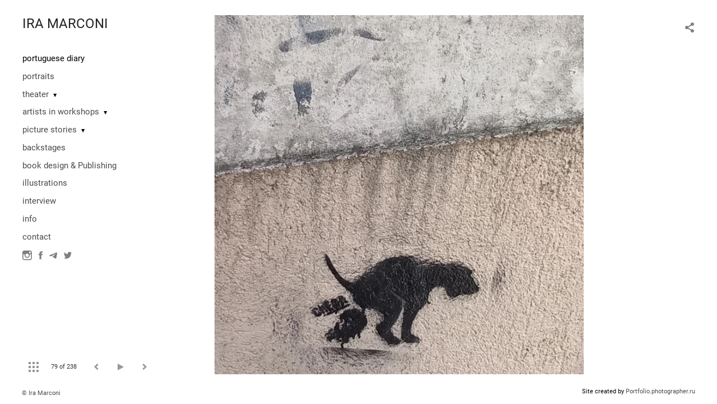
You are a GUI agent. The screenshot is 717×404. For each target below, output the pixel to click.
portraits (38, 76)
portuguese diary (53, 58)
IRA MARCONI (65, 23)
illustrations (44, 183)
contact (36, 237)
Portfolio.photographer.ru (660, 391)
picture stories (49, 130)
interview (39, 201)
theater (35, 94)
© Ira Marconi (41, 393)
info (29, 219)
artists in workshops (60, 112)
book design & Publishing (69, 165)
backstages (44, 148)
